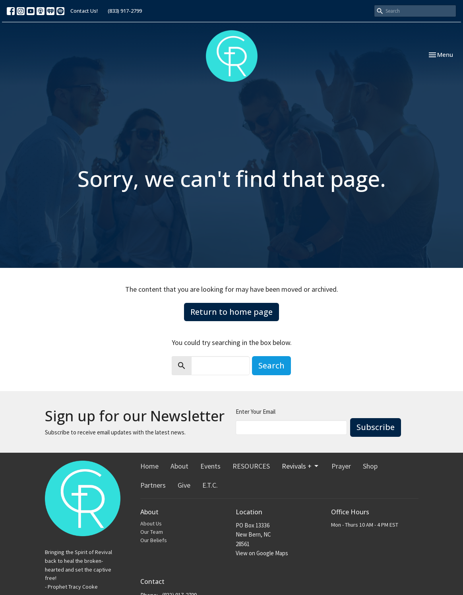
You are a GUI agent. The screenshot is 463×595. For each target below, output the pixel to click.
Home (149, 466)
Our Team (151, 531)
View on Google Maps (262, 553)
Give (184, 485)
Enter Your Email (255, 411)
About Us (151, 523)
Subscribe (375, 427)
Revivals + (301, 466)
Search (271, 365)
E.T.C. (210, 485)
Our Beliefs (153, 540)
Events (210, 466)
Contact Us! (84, 10)
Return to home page (231, 311)
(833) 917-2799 (125, 10)
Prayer (341, 466)
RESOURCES (251, 466)
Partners (153, 485)
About (179, 466)
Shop (370, 466)
